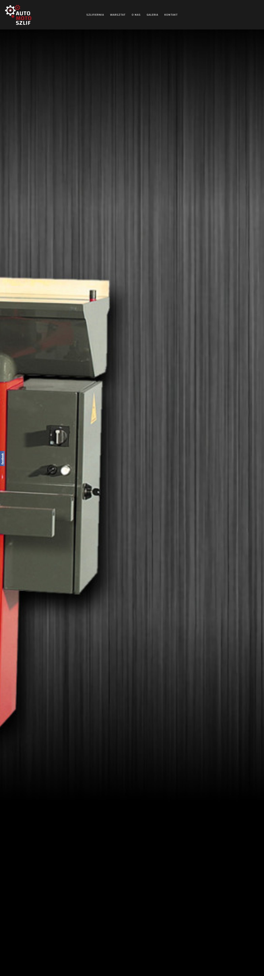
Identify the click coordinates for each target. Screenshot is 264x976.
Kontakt (171, 15)
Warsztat (118, 15)
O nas (136, 15)
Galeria (152, 15)
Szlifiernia (95, 15)
